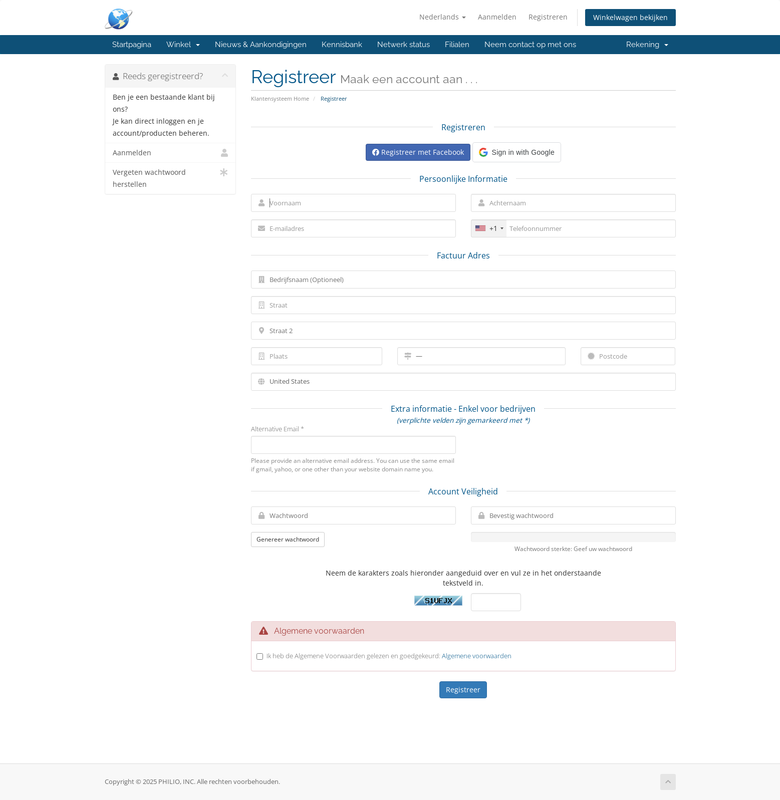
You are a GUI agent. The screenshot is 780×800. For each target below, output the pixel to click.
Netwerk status (403, 44)
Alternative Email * (277, 428)
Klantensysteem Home (280, 98)
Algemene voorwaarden (476, 655)
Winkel (183, 44)
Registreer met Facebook (418, 152)
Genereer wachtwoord (287, 539)
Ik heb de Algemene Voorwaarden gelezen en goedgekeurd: (389, 655)
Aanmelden (497, 17)
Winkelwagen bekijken (630, 17)
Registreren (548, 17)
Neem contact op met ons (530, 44)
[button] (516, 152)
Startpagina (131, 44)
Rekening (647, 44)
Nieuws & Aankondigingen (261, 44)
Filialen (457, 44)
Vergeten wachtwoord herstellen (170, 177)
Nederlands (442, 17)
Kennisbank (342, 44)
